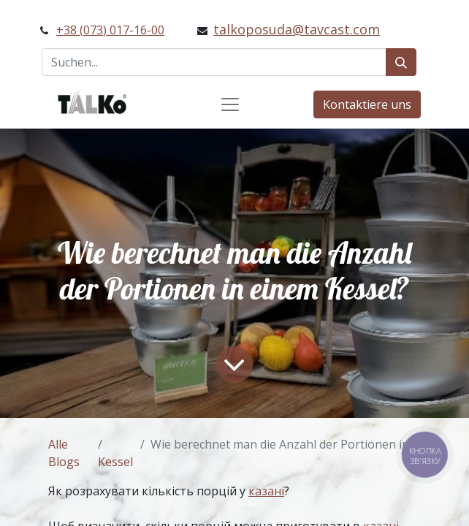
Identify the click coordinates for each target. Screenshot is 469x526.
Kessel (115, 462)
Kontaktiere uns (367, 104)
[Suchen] (401, 62)
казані (266, 491)
